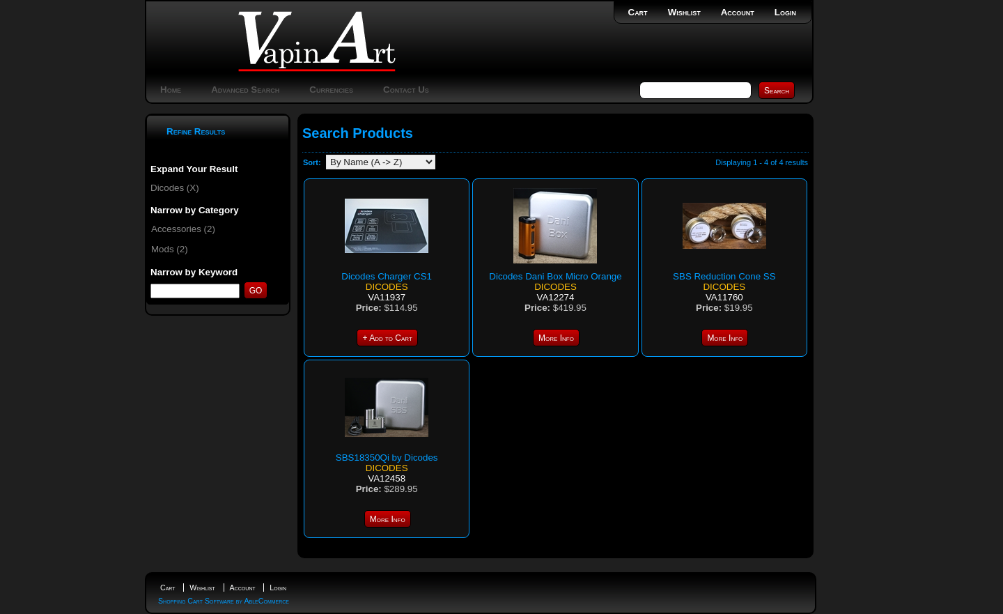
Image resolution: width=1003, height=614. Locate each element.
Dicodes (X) (174, 188)
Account (737, 12)
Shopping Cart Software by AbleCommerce (223, 601)
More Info (556, 338)
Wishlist (684, 12)
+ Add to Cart (387, 338)
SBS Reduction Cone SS (724, 276)
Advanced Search (245, 89)
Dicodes (387, 287)
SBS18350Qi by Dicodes (387, 457)
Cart (638, 12)
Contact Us (406, 89)
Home (170, 89)
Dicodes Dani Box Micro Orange (555, 276)
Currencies (331, 89)
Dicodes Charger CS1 (386, 276)
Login (785, 12)
